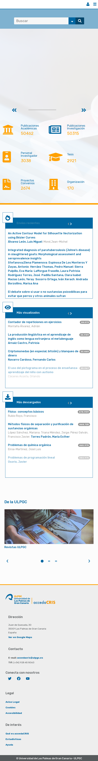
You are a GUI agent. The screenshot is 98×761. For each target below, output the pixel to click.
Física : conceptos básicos (26, 411)
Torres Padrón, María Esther (50, 436)
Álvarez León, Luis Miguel (25, 241)
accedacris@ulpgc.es (30, 657)
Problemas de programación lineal (31, 457)
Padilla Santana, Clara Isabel (61, 275)
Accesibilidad (14, 713)
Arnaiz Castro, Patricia (23, 343)
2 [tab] (49, 561)
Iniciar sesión (88, 4)
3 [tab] (56, 561)
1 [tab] (42, 561)
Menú (95, 4)
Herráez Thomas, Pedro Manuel (51, 266)
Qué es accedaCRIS (17, 733)
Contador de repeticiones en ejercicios (35, 322)
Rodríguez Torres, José (24, 275)
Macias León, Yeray (21, 279)
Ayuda (9, 744)
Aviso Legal (12, 701)
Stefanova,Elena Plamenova (27, 262)
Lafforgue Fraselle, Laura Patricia (57, 271)
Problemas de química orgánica (29, 445)
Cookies (10, 707)
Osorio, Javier (17, 461)
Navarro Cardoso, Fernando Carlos (32, 359)
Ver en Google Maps (20, 637)
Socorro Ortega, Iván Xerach (55, 279)
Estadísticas (13, 739)
